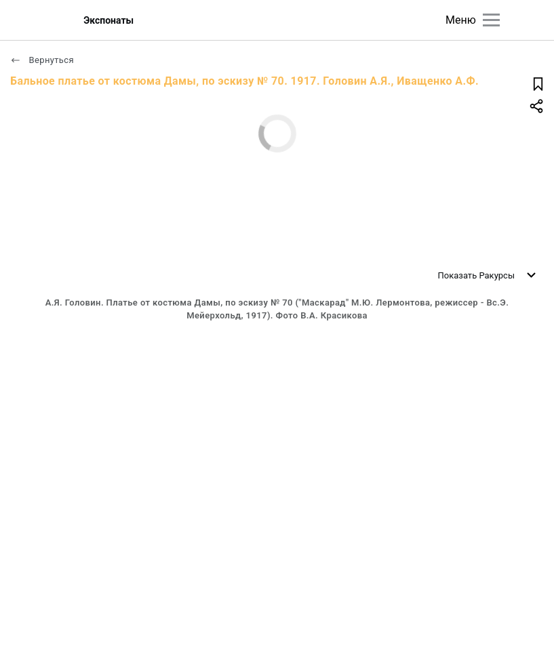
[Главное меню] (491, 20)
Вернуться (42, 60)
